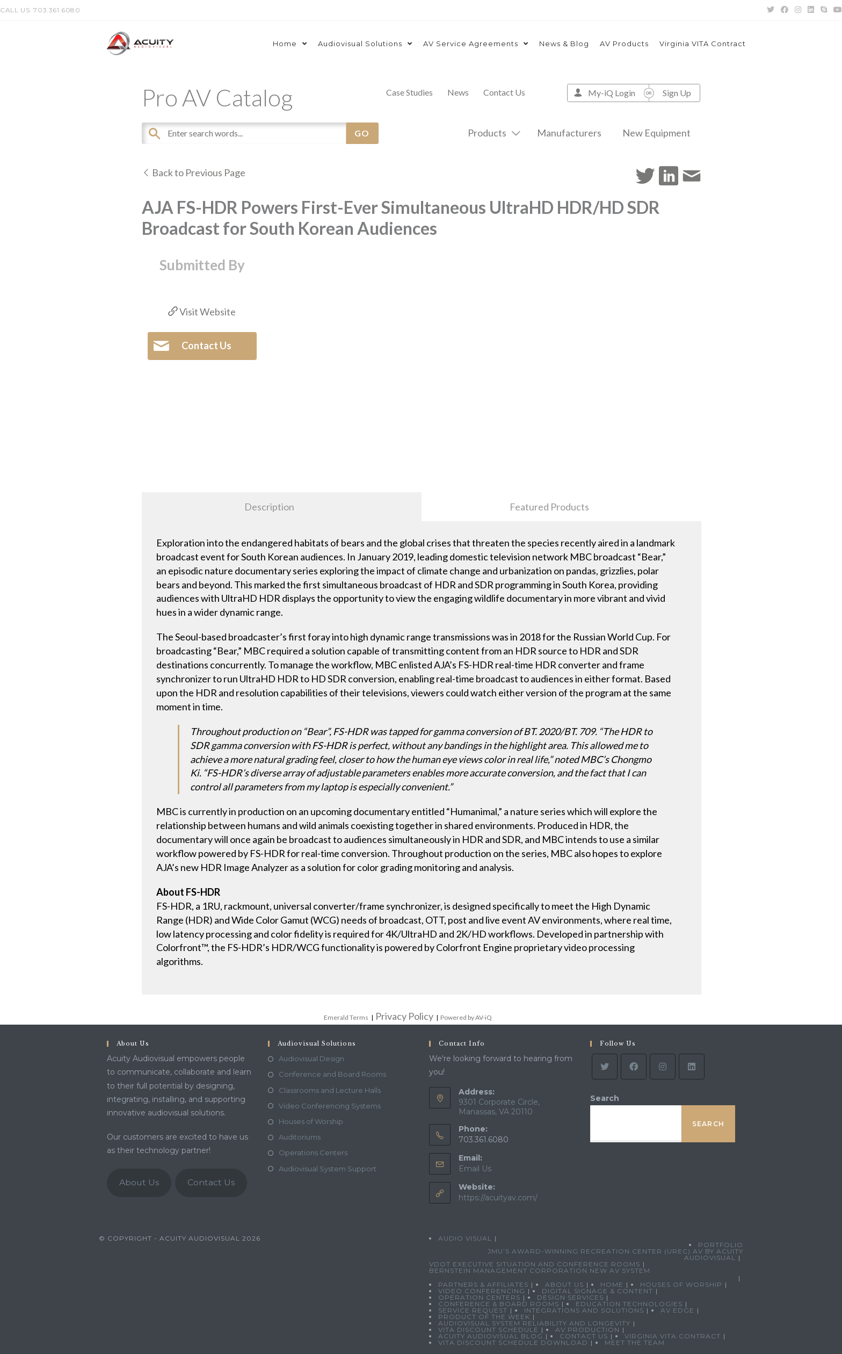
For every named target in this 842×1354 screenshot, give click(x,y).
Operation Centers (479, 1297)
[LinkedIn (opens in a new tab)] (810, 10)
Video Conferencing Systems (330, 1105)
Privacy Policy (404, 1016)
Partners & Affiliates (483, 1284)
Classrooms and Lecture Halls (330, 1090)
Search (604, 1098)
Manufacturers (569, 133)
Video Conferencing (481, 1291)
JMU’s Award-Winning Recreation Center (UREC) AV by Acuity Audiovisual (615, 1254)
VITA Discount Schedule (488, 1330)
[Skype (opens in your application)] (823, 10)
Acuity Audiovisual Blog (490, 1336)
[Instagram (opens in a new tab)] (798, 10)
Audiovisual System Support (327, 1168)
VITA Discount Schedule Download (513, 1342)
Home (611, 1284)
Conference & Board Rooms (498, 1304)
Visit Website (202, 312)
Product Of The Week (484, 1317)
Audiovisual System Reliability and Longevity (534, 1323)
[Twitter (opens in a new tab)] (771, 10)
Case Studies (409, 92)
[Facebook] (634, 1066)
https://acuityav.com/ (498, 1197)
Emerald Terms (346, 1017)
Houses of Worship (311, 1121)
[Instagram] (663, 1066)
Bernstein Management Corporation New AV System (539, 1270)
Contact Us (504, 92)
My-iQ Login (611, 93)
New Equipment (656, 133)
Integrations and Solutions (584, 1310)
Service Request (472, 1310)
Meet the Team (635, 1342)
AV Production (587, 1330)
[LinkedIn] (692, 1066)
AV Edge (677, 1310)
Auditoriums (300, 1137)
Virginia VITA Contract (673, 1336)
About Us (139, 1182)
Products (492, 133)
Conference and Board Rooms (332, 1074)
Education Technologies (629, 1304)
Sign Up (677, 93)
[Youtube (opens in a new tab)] (836, 10)
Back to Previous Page (193, 172)
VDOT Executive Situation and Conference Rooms (534, 1264)
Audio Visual (465, 1238)
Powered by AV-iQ (466, 1017)
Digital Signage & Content (597, 1291)
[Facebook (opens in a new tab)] (785, 10)
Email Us (475, 1168)
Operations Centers (313, 1152)
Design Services (570, 1297)
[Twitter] (605, 1066)
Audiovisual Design (311, 1058)
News (458, 92)
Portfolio (720, 1245)
